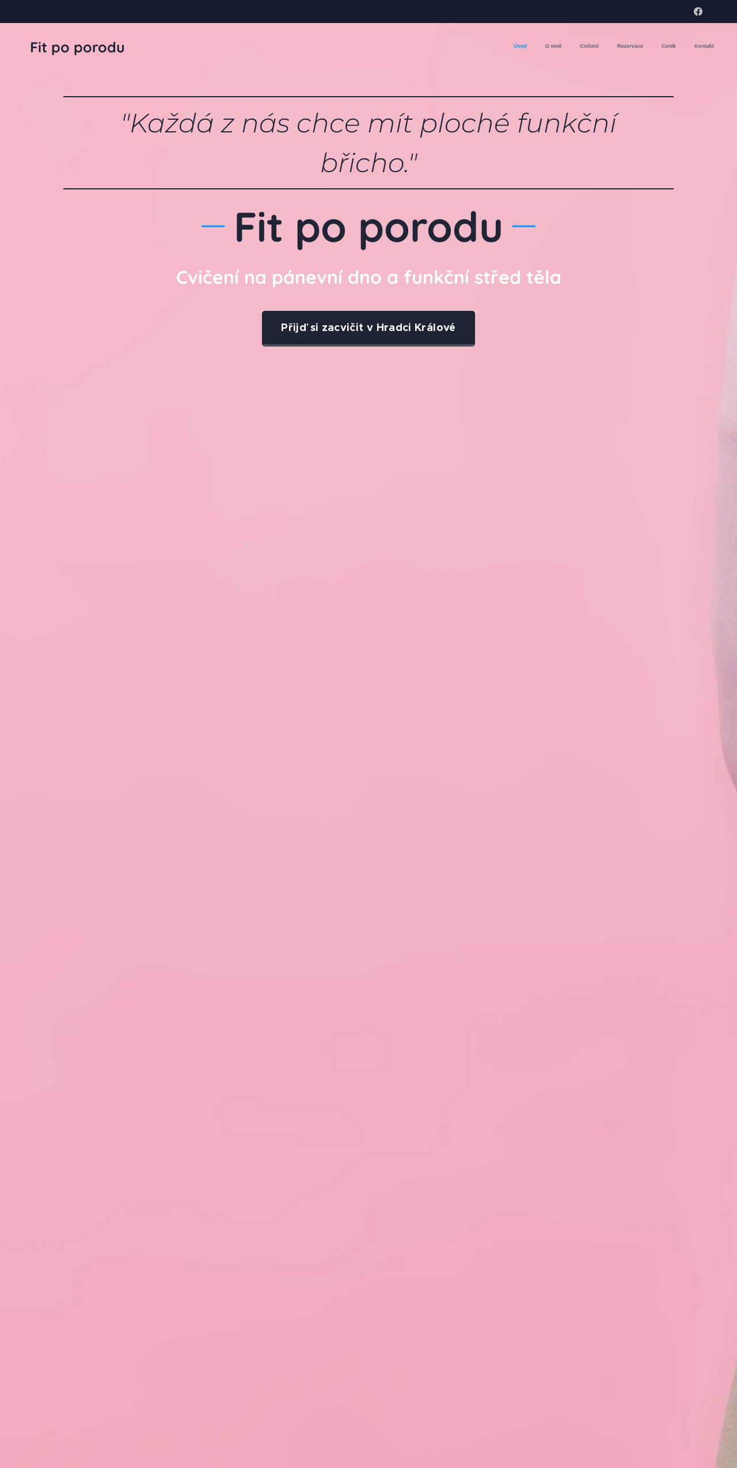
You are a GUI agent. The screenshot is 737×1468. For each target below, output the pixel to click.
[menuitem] (625, 46)
